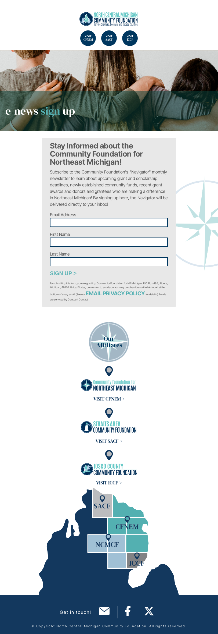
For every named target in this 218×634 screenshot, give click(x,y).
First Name (60, 234)
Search (10, 11)
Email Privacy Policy (115, 293)
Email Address (63, 214)
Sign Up (61, 273)
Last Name (60, 254)
